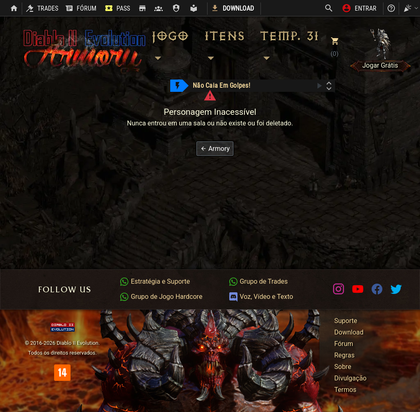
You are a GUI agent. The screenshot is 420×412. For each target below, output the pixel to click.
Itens (223, 47)
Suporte (345, 321)
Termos (345, 390)
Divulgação (350, 378)
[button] (214, 148)
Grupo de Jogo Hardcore (160, 296)
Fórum (343, 344)
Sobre (342, 367)
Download (348, 332)
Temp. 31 (289, 47)
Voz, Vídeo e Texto (260, 296)
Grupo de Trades (258, 281)
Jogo (169, 47)
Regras (344, 355)
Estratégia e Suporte (154, 281)
